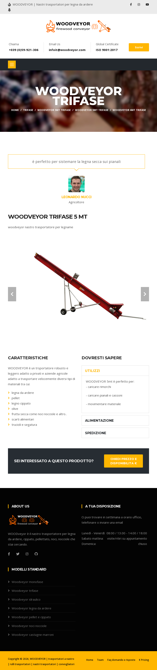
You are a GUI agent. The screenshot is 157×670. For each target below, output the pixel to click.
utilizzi (92, 371)
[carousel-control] (12, 294)
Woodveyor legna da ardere (31, 608)
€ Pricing (144, 660)
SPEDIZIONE (95, 433)
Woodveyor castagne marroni (33, 635)
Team (100, 660)
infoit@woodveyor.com (67, 50)
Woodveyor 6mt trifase (129, 110)
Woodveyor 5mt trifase (91, 110)
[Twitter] (17, 554)
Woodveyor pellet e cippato (31, 617)
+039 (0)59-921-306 (23, 50)
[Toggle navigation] (12, 64)
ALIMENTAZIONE (99, 421)
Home (15, 110)
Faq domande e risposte (121, 660)
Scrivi (139, 47)
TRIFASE (28, 110)
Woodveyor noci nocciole (29, 626)
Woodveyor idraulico (26, 599)
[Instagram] (27, 554)
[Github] (36, 554)
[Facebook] (9, 554)
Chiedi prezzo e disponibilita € (123, 461)
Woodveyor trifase (25, 591)
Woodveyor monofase (27, 582)
